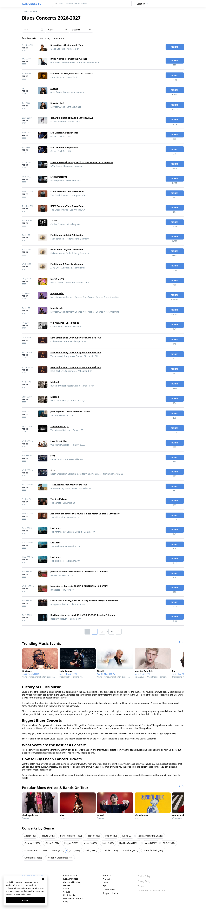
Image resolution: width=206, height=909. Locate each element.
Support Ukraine (110, 893)
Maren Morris (57, 278)
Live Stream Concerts (73, 898)
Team (105, 882)
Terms (141, 886)
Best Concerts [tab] (29, 38)
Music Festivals (70, 895)
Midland (55, 382)
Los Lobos (55, 528)
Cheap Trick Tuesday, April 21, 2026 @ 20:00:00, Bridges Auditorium (84, 600)
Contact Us (108, 879)
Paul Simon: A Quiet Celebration (67, 264)
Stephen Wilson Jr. (60, 426)
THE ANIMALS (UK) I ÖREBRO (65, 322)
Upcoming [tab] (45, 38)
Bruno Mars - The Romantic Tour (67, 45)
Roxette (54, 88)
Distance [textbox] (76, 29)
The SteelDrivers (59, 499)
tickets (174, 47)
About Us (107, 875)
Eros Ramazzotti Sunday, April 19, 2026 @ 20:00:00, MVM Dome (82, 162)
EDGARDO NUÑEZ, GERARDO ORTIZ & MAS (72, 73)
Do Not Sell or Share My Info (151, 890)
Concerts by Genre (29, 11)
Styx (53, 455)
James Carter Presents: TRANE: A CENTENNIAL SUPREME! (79, 571)
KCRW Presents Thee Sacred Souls (68, 191)
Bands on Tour (70, 875)
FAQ (105, 886)
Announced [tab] (59, 38)
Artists (66, 888)
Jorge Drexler (57, 293)
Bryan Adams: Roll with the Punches (69, 58)
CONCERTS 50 (31, 4)
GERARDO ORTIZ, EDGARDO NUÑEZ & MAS (72, 118)
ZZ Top (54, 220)
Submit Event (109, 889)
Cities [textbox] (51, 29)
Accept (25, 900)
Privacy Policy (144, 881)
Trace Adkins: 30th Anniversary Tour (69, 484)
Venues (66, 891)
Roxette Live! (57, 103)
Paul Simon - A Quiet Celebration (67, 235)
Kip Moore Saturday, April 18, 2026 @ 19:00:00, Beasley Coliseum (83, 615)
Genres (66, 885)
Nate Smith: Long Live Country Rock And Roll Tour (76, 337)
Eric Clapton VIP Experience (64, 132)
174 (111, 631)
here (28, 894)
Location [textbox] (141, 3)
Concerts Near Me (71, 882)
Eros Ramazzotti (59, 176)
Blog (65, 901)
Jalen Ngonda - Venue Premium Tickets (70, 411)
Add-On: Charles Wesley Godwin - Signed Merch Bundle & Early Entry (85, 513)
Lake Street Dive (59, 441)
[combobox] (142, 4)
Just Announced (70, 878)
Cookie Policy (144, 876)
